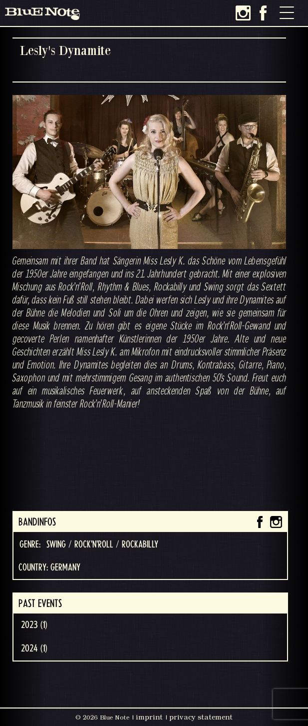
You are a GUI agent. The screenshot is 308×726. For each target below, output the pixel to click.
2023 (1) (34, 625)
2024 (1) (34, 649)
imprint (149, 717)
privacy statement (201, 717)
